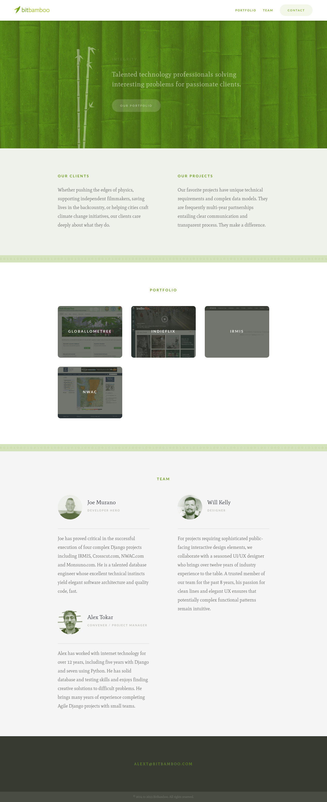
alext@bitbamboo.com (163, 764)
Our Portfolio (136, 103)
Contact (296, 10)
